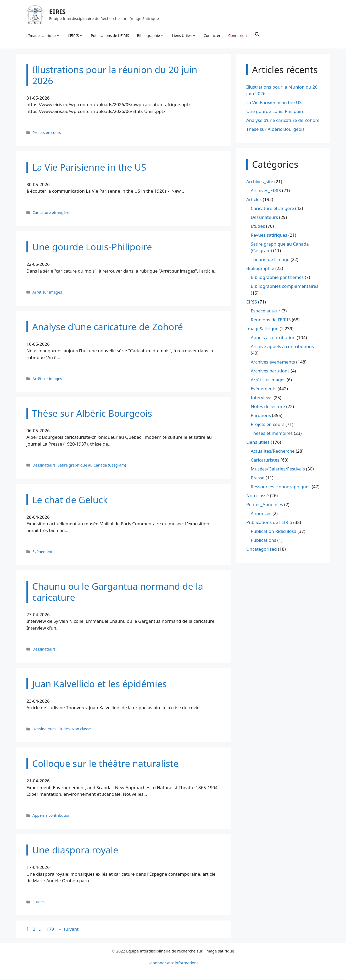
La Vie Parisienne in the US (274, 103)
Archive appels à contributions (282, 347)
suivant (68, 929)
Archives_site (259, 182)
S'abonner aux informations (172, 963)
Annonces (261, 514)
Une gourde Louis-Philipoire (275, 112)
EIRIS (57, 11)
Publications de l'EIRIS (269, 523)
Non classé (81, 729)
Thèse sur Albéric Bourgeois (275, 130)
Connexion (237, 35)
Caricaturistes (265, 460)
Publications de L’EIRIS (110, 35)
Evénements (43, 551)
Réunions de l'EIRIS (271, 320)
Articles (254, 200)
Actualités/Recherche (273, 451)
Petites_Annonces (264, 505)
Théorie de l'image (270, 260)
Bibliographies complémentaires (284, 287)
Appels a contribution (51, 815)
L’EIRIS (75, 36)
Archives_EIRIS (266, 191)
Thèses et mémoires (272, 434)
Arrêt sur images (47, 292)
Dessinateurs (43, 465)
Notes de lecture (268, 407)
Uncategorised (261, 549)
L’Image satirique (43, 36)
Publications (263, 541)
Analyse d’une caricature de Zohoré (283, 121)
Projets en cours (46, 132)
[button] (257, 36)
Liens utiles (258, 443)
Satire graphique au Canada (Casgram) (92, 465)
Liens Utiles (184, 36)
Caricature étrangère (50, 212)
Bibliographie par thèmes (277, 278)
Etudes (64, 729)
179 (50, 929)
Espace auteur (265, 311)
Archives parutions (270, 371)
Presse (257, 478)
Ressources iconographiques (281, 487)
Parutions (261, 416)
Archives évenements (273, 362)
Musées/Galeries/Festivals (278, 469)
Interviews (261, 398)
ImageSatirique (262, 329)
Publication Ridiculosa (273, 532)
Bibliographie (150, 36)
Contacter (212, 35)
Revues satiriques (269, 235)
